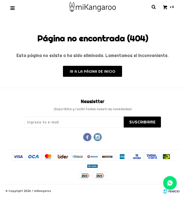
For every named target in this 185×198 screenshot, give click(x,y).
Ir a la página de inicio (92, 71)
